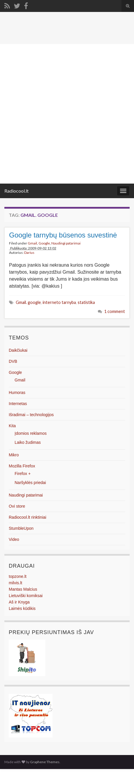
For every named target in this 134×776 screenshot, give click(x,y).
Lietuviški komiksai (26, 595)
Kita (12, 425)
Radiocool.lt (16, 190)
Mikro (14, 455)
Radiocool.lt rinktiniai (27, 517)
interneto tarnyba (59, 302)
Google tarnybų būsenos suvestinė (63, 235)
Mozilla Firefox (22, 466)
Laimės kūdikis (22, 608)
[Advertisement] (67, 114)
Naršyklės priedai (30, 482)
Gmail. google (28, 302)
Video (14, 539)
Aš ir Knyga (19, 602)
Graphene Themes (45, 762)
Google (44, 243)
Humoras (17, 392)
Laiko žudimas (28, 442)
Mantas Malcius (23, 589)
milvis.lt (15, 582)
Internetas (18, 403)
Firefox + (23, 473)
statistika (86, 302)
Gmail (32, 243)
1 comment (114, 311)
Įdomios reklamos (31, 433)
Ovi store (17, 506)
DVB (13, 361)
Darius (29, 252)
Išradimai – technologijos (31, 414)
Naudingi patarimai (66, 243)
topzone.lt (18, 576)
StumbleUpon (21, 528)
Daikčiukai (18, 350)
